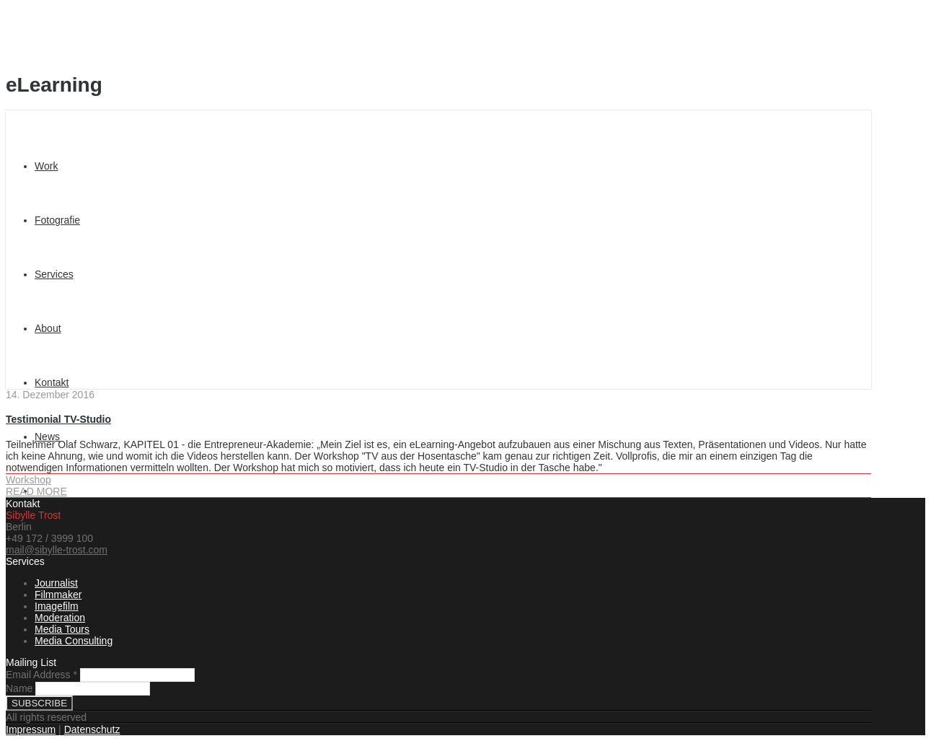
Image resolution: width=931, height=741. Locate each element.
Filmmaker (58, 594)
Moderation (60, 617)
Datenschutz (92, 729)
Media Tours (62, 629)
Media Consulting (73, 640)
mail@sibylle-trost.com (56, 550)
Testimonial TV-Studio (58, 419)
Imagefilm (57, 606)
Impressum (31, 729)
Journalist (56, 583)
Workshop (28, 480)
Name (19, 688)
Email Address (43, 674)
